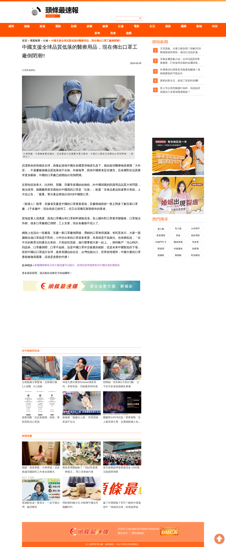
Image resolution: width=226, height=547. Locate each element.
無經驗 (178, 255)
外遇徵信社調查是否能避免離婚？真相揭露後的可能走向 (180, 71)
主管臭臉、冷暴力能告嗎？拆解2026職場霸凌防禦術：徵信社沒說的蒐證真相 (180, 50)
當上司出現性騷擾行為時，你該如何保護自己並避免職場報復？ (180, 90)
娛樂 (89, 26)
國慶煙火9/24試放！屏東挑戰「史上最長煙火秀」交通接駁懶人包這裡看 (122, 421)
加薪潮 (195, 248)
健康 (105, 26)
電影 (136, 26)
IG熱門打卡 (161, 242)
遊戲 (129, 33)
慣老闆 (161, 248)
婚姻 (27, 26)
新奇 (97, 33)
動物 (199, 26)
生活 (152, 26)
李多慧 (195, 242)
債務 (168, 26)
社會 (121, 26)
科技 (215, 26)
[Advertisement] (81, 322)
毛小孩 (178, 228)
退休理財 (195, 235)
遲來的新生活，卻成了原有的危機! (179, 80)
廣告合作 (123, 533)
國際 (183, 26)
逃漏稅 (161, 255)
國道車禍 (178, 242)
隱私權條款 (138, 533)
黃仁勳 (161, 229)
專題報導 (35, 40)
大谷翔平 (195, 228)
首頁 (24, 40)
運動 (58, 26)
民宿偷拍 (195, 255)
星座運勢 (160, 235)
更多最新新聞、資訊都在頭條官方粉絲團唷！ (47, 273)
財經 (74, 26)
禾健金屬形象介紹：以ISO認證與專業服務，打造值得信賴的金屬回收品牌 (180, 61)
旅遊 (42, 26)
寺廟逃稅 (178, 248)
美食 (113, 33)
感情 (11, 26)
